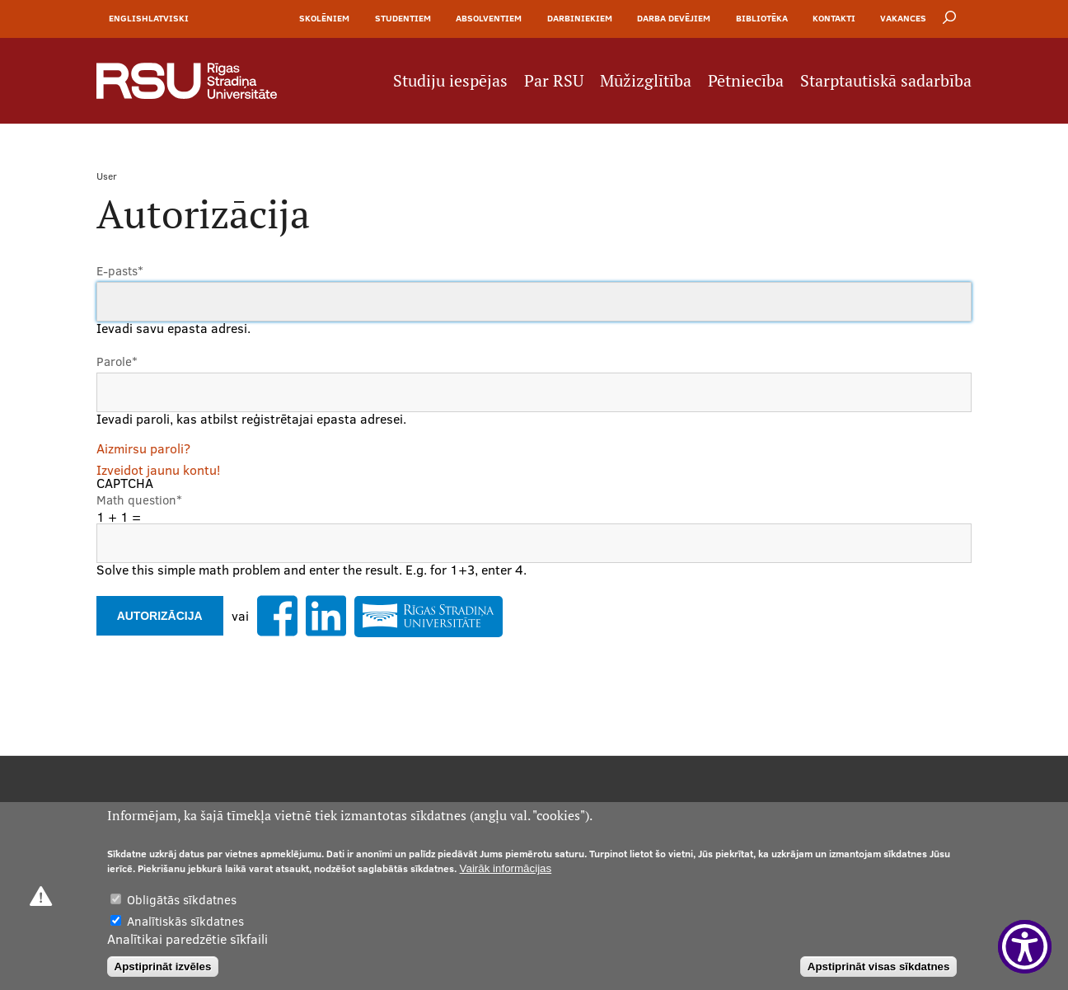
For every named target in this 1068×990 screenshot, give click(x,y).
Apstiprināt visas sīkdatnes (879, 966)
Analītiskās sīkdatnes (185, 921)
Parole (117, 361)
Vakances (903, 18)
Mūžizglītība (645, 80)
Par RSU (553, 80)
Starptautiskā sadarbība (886, 80)
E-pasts (119, 270)
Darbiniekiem (579, 18)
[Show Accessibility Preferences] (1025, 947)
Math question (139, 500)
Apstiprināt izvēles (163, 966)
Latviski (168, 18)
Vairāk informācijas (506, 868)
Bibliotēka (762, 18)
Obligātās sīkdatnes (182, 899)
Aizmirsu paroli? (143, 448)
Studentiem (403, 18)
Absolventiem (489, 18)
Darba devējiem (673, 18)
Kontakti (834, 18)
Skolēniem (324, 18)
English (128, 18)
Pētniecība (746, 80)
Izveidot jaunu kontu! (158, 470)
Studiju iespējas (450, 80)
